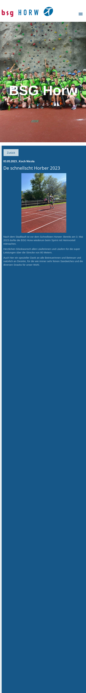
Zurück (11, 152)
